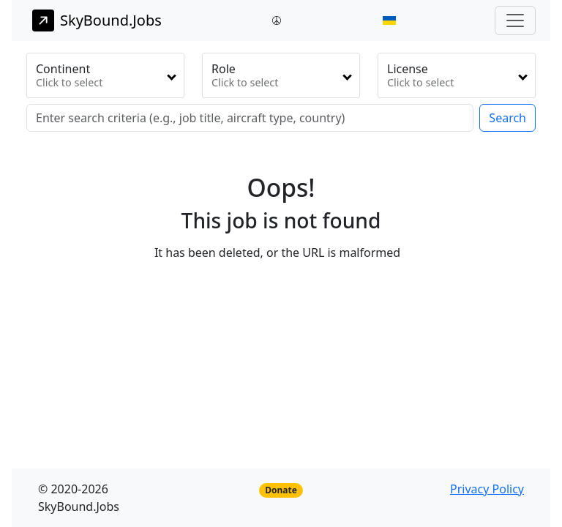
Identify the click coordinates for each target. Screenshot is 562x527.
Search (507, 118)
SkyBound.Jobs (97, 20)
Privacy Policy (487, 489)
